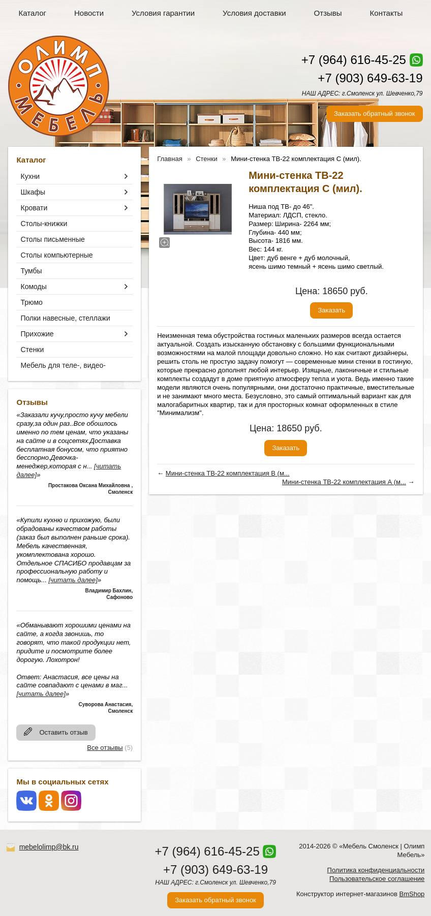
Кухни (30, 176)
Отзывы (328, 13)
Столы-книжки (43, 223)
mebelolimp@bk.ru (49, 847)
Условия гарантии (163, 13)
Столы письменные (52, 239)
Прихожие (36, 334)
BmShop (411, 894)
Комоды (33, 286)
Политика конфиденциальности (376, 870)
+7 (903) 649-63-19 (370, 78)
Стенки (32, 349)
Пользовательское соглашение (376, 878)
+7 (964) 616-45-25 (353, 60)
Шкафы (32, 192)
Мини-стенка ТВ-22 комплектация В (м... (228, 473)
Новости (89, 13)
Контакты (386, 13)
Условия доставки (254, 13)
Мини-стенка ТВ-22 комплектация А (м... (344, 482)
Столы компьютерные (56, 255)
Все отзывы (104, 747)
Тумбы (31, 271)
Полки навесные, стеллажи (65, 318)
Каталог (32, 13)
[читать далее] (72, 580)
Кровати (33, 208)
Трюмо (31, 302)
